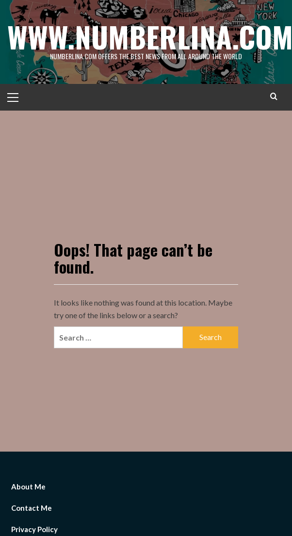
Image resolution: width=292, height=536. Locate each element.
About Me (28, 486)
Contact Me (31, 508)
